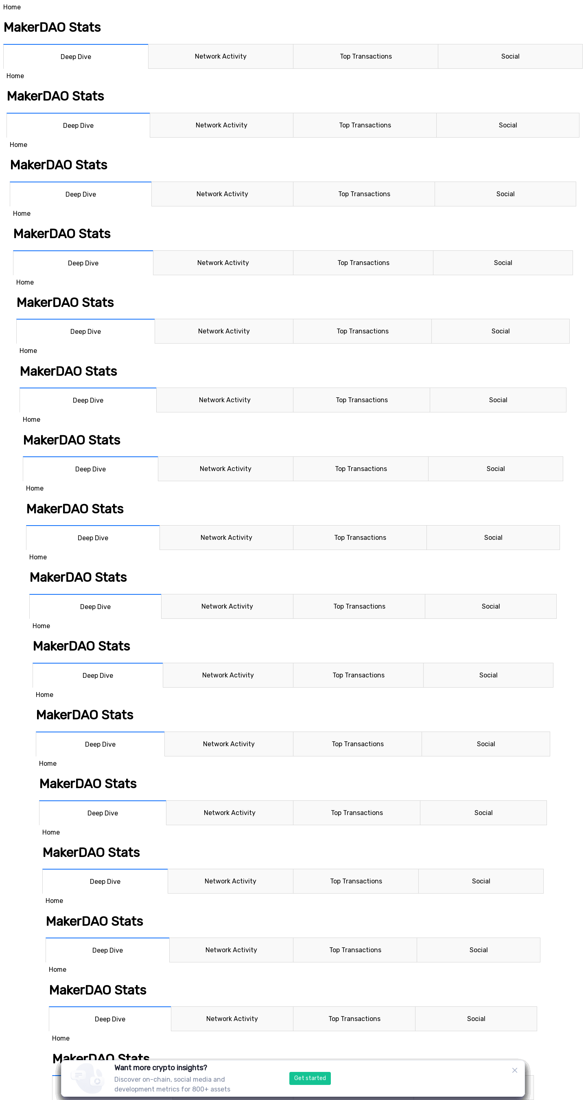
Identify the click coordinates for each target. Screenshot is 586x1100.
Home (12, 7)
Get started (310, 1078)
